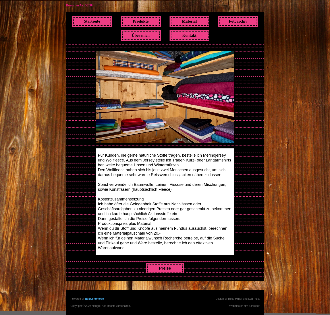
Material (189, 21)
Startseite (92, 21)
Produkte (141, 21)
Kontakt (189, 35)
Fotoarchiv (238, 21)
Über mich (141, 35)
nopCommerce (94, 298)
